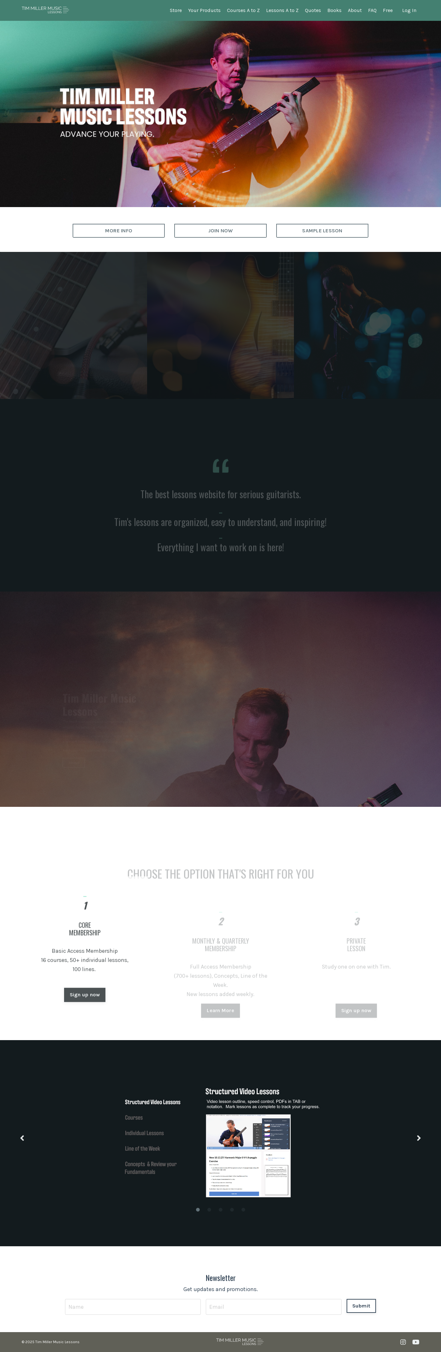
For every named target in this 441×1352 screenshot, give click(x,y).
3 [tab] (221, 1210)
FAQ (372, 10)
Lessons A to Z (282, 10)
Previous (22, 1139)
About (355, 10)
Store (176, 10)
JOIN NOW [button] (220, 231)
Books (334, 10)
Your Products (204, 10)
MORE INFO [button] (118, 231)
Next (419, 1139)
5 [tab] (243, 1210)
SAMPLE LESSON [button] (322, 231)
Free (388, 10)
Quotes (313, 10)
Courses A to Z (243, 10)
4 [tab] (232, 1210)
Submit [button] (361, 1306)
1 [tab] (198, 1210)
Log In (409, 10)
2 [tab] (209, 1210)
